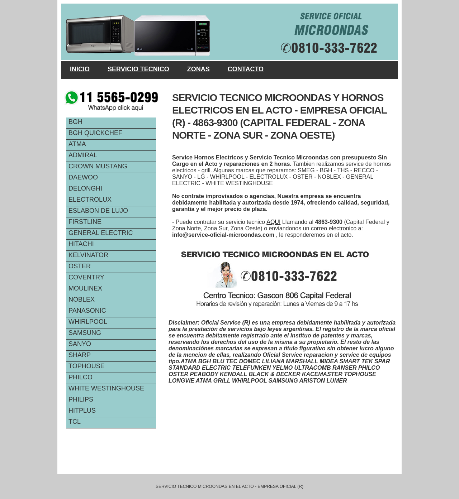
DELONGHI (85, 188)
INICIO (80, 69)
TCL (74, 421)
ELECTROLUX (90, 199)
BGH (75, 121)
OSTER (79, 266)
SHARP (79, 355)
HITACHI (81, 244)
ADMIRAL (82, 155)
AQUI (273, 222)
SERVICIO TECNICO (138, 69)
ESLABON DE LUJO (98, 210)
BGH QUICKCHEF (95, 132)
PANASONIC (87, 310)
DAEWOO (83, 177)
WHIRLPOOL (87, 321)
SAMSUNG (84, 332)
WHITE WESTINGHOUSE (106, 388)
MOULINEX (85, 288)
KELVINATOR (88, 255)
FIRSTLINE (84, 221)
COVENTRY (86, 277)
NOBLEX (81, 299)
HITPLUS (82, 410)
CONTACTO (246, 69)
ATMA (77, 144)
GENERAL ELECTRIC (100, 232)
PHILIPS (80, 399)
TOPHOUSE (86, 366)
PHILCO (80, 377)
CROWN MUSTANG (97, 166)
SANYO (79, 343)
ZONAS (198, 69)
